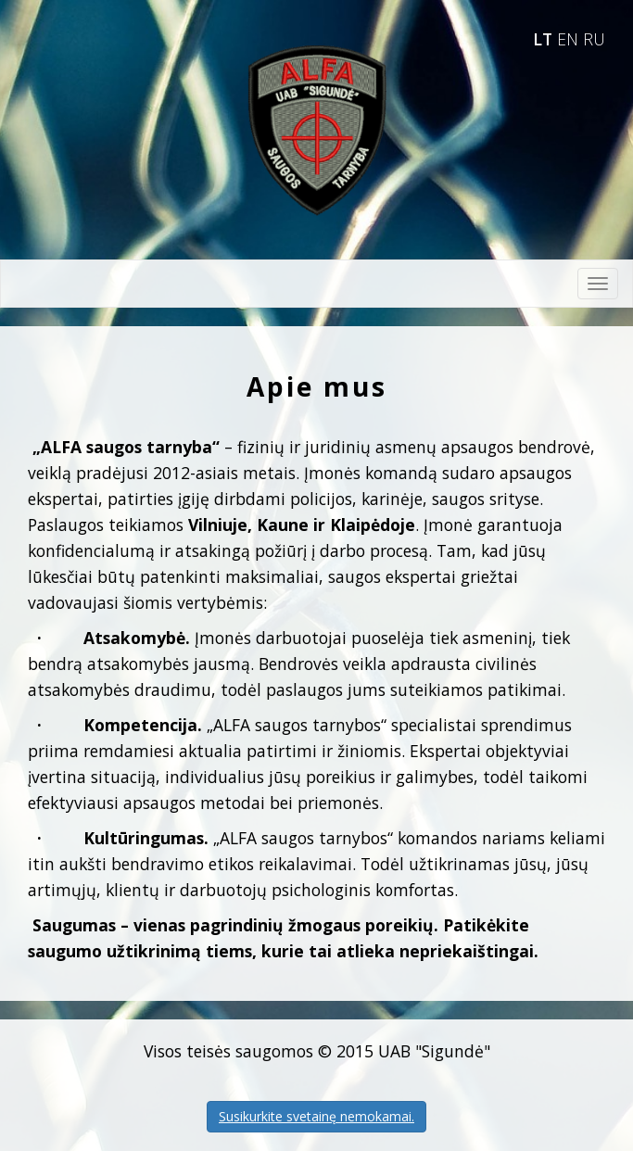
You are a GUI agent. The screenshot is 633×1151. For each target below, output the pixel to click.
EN (570, 39)
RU (594, 39)
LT (545, 39)
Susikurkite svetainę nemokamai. (316, 1116)
